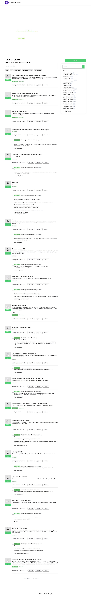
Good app (15, 182)
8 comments (14, 186)
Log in (14, 220)
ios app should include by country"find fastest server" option (30, 129)
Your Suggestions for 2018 (68, 96)
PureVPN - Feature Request (68, 80)
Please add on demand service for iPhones (25, 93)
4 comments (14, 329)
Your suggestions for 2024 (68, 106)
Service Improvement (67, 94)
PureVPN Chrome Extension (68, 88)
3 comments (14, 225)
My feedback (38, 70)
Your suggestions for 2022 (68, 103)
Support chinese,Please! (19, 111)
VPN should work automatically (21, 327)
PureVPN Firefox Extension (68, 92)
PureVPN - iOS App (67, 81)
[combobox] (73, 66)
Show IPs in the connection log (21, 500)
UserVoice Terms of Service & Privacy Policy (45, 593)
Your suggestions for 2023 (68, 104)
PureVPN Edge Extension (68, 90)
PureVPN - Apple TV (67, 76)
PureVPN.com (67, 111)
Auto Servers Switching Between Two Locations (26, 559)
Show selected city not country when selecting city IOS (29, 75)
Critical (46, 85)
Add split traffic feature (19, 305)
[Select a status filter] (27, 70)
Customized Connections (19, 528)
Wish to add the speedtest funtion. (22, 276)
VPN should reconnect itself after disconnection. (27, 154)
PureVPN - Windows (67, 87)
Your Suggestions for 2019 (68, 97)
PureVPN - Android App (67, 73)
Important (39, 85)
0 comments (21, 81)
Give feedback (67, 70)
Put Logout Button (17, 452)
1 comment (21, 99)
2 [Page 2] (33, 578)
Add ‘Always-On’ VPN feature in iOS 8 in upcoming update (29, 403)
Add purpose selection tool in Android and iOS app (27, 378)
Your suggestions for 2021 (68, 101)
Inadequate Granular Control (20, 420)
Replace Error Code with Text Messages (24, 353)
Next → (37, 578)
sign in (75, 60)
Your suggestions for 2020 (68, 99)
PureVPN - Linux (66, 83)
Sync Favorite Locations (19, 477)
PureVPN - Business (67, 78)
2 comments (21, 408)
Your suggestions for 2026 (68, 108)
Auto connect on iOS (18, 249)
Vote (7, 79)
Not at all (31, 85)
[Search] (83, 66)
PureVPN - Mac (66, 85)
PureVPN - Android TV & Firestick (69, 74)
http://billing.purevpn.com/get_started (21, 145)
